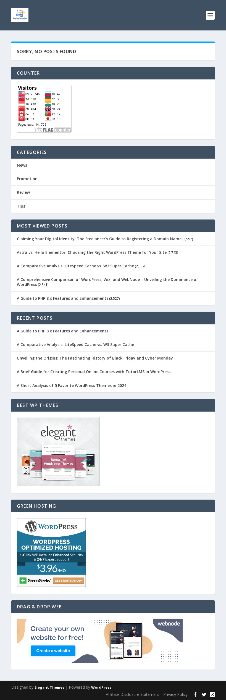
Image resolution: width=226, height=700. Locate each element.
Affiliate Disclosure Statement (132, 694)
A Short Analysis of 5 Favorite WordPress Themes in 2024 (71, 385)
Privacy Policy (175, 694)
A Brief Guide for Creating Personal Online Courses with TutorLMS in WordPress (93, 371)
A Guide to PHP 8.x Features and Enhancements (62, 298)
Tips (21, 206)
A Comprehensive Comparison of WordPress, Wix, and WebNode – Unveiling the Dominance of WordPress (107, 282)
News (22, 165)
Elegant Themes (49, 687)
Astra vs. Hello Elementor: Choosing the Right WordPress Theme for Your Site (92, 252)
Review (23, 192)
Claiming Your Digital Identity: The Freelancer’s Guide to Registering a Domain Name (99, 238)
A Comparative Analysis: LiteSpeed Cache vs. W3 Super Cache (75, 265)
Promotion (27, 178)
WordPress (101, 687)
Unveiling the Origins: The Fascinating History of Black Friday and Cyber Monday (95, 358)
